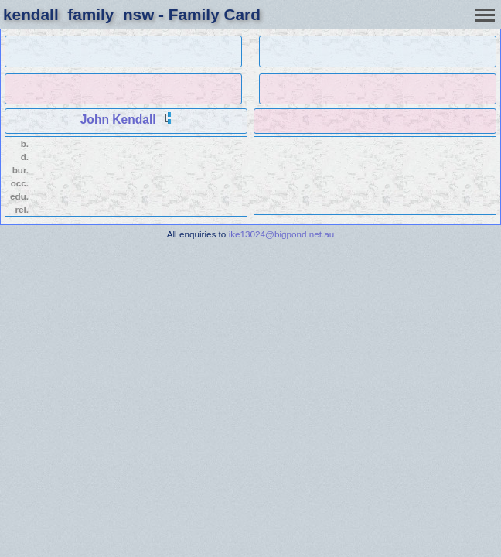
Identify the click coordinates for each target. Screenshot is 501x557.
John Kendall (118, 119)
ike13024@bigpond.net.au (282, 234)
